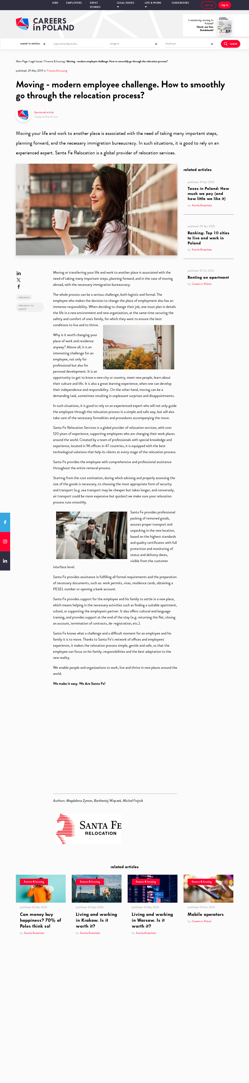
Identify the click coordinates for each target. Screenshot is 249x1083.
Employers (74, 3)
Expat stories (95, 5)
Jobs (55, 3)
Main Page (21, 61)
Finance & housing (54, 61)
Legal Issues (35, 61)
